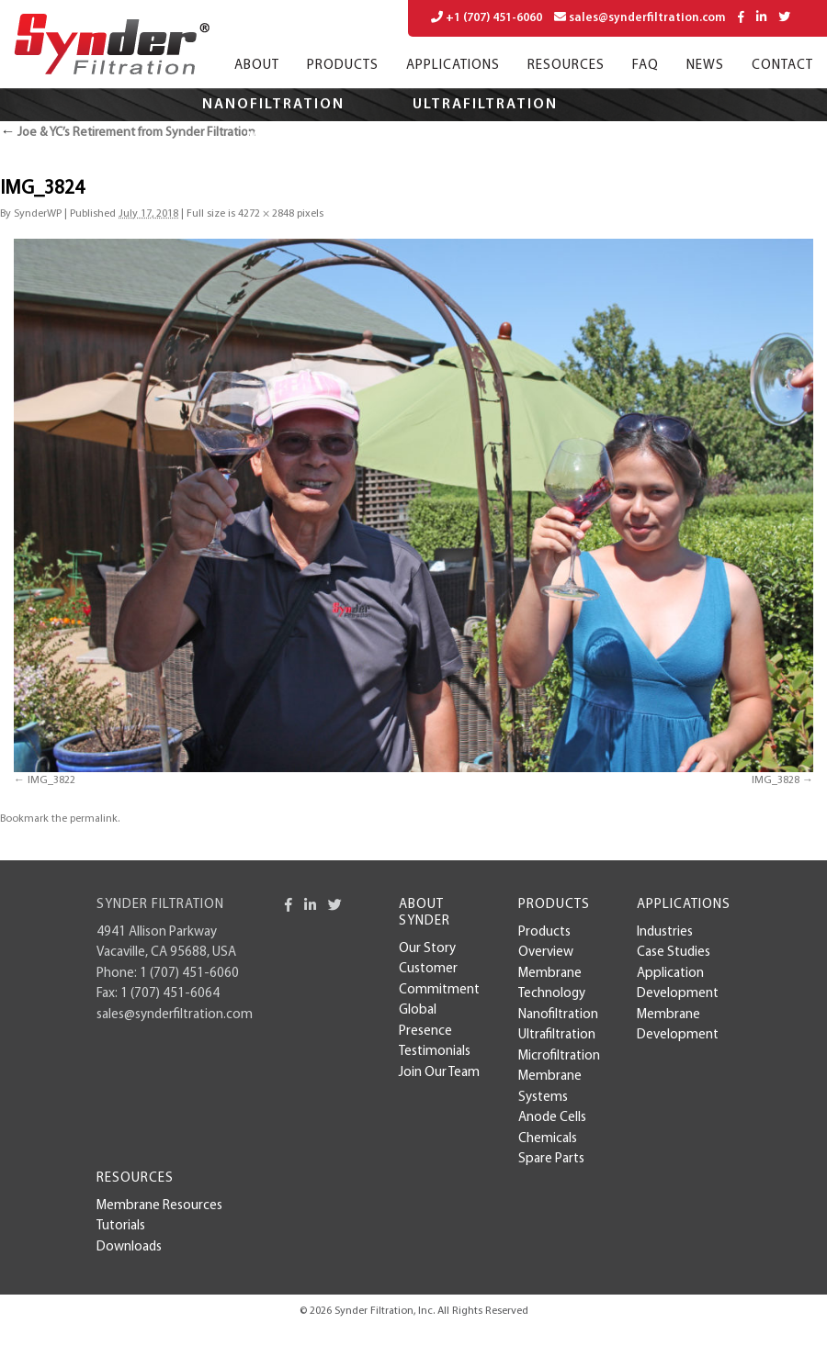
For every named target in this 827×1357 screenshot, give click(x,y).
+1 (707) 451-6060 (486, 17)
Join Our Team (439, 1073)
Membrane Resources (159, 1206)
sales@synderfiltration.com (640, 17)
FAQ (645, 66)
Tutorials (120, 1226)
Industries (665, 932)
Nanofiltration (273, 104)
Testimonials (434, 1052)
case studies (673, 952)
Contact (782, 66)
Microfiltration (320, 137)
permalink (94, 818)
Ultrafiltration (485, 104)
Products (343, 66)
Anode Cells (552, 1118)
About (256, 66)
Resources (566, 66)
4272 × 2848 (266, 213)
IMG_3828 (775, 780)
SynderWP (38, 213)
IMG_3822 (51, 780)
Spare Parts (551, 1159)
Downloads (129, 1247)
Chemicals (547, 1139)
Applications (453, 66)
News (705, 66)
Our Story (427, 949)
